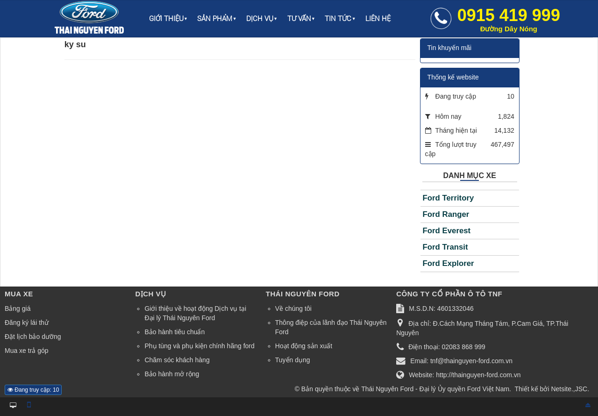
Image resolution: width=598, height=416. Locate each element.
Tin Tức (338, 18)
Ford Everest (447, 230)
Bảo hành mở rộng (171, 374)
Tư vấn (299, 18)
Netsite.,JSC (569, 389)
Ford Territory (448, 198)
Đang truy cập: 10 (33, 390)
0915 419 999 (508, 19)
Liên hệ (378, 18)
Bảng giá (17, 308)
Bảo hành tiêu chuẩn (174, 332)
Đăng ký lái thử (27, 322)
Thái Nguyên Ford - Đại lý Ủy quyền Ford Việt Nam (435, 389)
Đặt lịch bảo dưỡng (33, 336)
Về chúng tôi (293, 308)
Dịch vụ (259, 18)
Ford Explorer (448, 263)
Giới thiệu (166, 18)
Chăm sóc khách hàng (176, 360)
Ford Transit (445, 247)
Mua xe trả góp (27, 350)
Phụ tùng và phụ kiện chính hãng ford (199, 346)
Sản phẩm (214, 18)
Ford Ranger (446, 214)
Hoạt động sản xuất (303, 346)
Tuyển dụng (292, 360)
